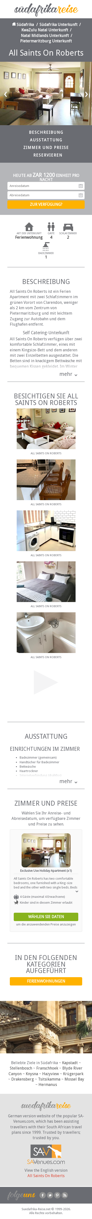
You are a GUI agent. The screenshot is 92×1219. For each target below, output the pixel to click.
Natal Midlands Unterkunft (45, 35)
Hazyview (50, 1073)
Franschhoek (47, 1068)
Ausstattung (46, 140)
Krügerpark (73, 1073)
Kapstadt (70, 1062)
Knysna (32, 1073)
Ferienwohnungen (46, 981)
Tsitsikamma (49, 1079)
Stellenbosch (21, 1068)
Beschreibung (46, 132)
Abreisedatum (81, 195)
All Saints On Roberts (46, 1175)
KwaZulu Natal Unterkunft (44, 30)
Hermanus (48, 1084)
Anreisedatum (81, 186)
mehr (65, 374)
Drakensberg (22, 1079)
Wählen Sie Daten (46, 916)
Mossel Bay (74, 1079)
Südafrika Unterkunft (58, 24)
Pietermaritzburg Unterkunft (46, 41)
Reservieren (48, 155)
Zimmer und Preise (46, 147)
